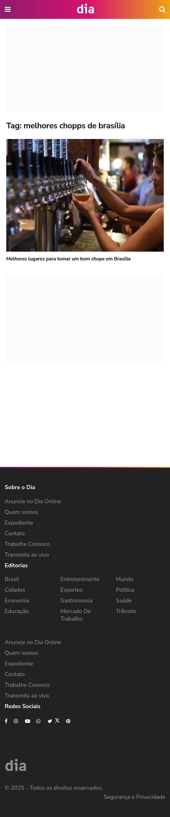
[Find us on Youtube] (27, 721)
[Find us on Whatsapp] (38, 721)
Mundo (124, 579)
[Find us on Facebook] (6, 721)
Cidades (15, 590)
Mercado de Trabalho (75, 614)
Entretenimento (80, 579)
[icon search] (162, 9)
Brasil (12, 579)
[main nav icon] (8, 9)
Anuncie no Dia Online (33, 501)
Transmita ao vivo (27, 554)
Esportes (71, 590)
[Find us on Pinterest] (68, 721)
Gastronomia (76, 600)
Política (125, 590)
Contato (15, 533)
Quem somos (21, 512)
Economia (17, 600)
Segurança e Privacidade (134, 797)
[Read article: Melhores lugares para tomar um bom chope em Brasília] (85, 195)
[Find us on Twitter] (54, 721)
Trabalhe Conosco (27, 544)
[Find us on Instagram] (16, 721)
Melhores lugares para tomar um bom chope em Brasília (68, 258)
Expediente (19, 522)
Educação (17, 611)
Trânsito (126, 611)
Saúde (124, 600)
